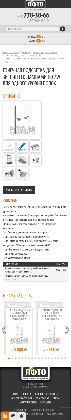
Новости (26, 394)
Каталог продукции (10, 53)
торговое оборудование (42, 410)
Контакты (45, 402)
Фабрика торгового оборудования (35, 5)
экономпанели (55, 414)
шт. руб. (36, 39)
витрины (21, 410)
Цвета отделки (13, 416)
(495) (33, 16)
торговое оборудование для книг (25, 414)
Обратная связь (28, 402)
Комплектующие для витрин (45, 53)
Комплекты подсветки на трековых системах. (24, 56)
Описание (5, 416)
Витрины (26, 53)
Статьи (56, 398)
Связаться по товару (19, 190)
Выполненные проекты (46, 394)
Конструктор (42, 398)
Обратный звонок (39, 20)
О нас (15, 394)
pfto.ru (40, 384)
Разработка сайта (30, 387)
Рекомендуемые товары (21, 416)
